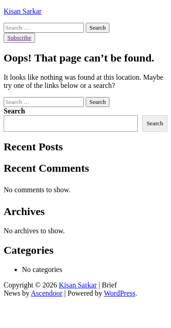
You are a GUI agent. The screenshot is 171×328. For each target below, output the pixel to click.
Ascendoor (46, 293)
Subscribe (19, 37)
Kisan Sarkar (22, 11)
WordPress (119, 293)
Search (14, 111)
